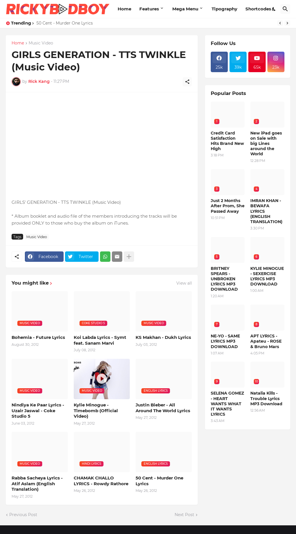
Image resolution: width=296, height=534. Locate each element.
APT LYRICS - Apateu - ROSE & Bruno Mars (266, 341)
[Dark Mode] (274, 9)
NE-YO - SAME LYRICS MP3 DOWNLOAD (225, 341)
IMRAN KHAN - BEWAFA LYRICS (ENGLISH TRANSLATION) (266, 211)
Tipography (224, 9)
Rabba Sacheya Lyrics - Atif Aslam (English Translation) (37, 483)
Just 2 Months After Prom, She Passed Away (228, 206)
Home (124, 9)
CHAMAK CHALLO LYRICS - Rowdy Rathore (101, 480)
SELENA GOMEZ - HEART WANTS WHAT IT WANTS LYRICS (227, 404)
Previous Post (23, 514)
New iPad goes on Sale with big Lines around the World (266, 143)
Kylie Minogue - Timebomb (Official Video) (96, 410)
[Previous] (280, 23)
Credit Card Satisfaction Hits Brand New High (227, 141)
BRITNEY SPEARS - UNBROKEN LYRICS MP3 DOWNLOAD (224, 279)
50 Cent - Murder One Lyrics (64, 23)
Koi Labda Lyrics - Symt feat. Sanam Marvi (100, 340)
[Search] (285, 9)
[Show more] (129, 256)
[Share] (187, 81)
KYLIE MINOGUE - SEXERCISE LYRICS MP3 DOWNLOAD (267, 276)
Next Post (184, 514)
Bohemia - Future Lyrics (38, 337)
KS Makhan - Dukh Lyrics (163, 337)
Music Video (41, 43)
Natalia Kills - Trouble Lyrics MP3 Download (266, 398)
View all (184, 283)
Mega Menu (185, 9)
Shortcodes (258, 9)
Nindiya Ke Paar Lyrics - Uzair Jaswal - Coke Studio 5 (38, 410)
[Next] (287, 23)
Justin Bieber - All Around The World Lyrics (163, 407)
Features (149, 9)
